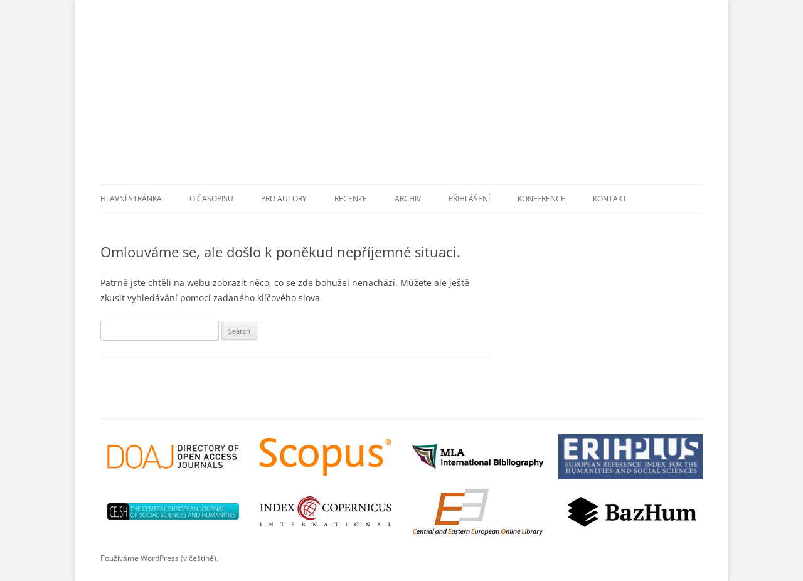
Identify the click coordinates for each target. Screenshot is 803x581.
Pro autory (284, 198)
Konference (541, 198)
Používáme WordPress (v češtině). (159, 558)
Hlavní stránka (131, 198)
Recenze (350, 198)
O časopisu (211, 198)
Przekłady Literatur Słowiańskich (408, 103)
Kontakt (610, 198)
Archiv (408, 198)
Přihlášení (469, 198)
